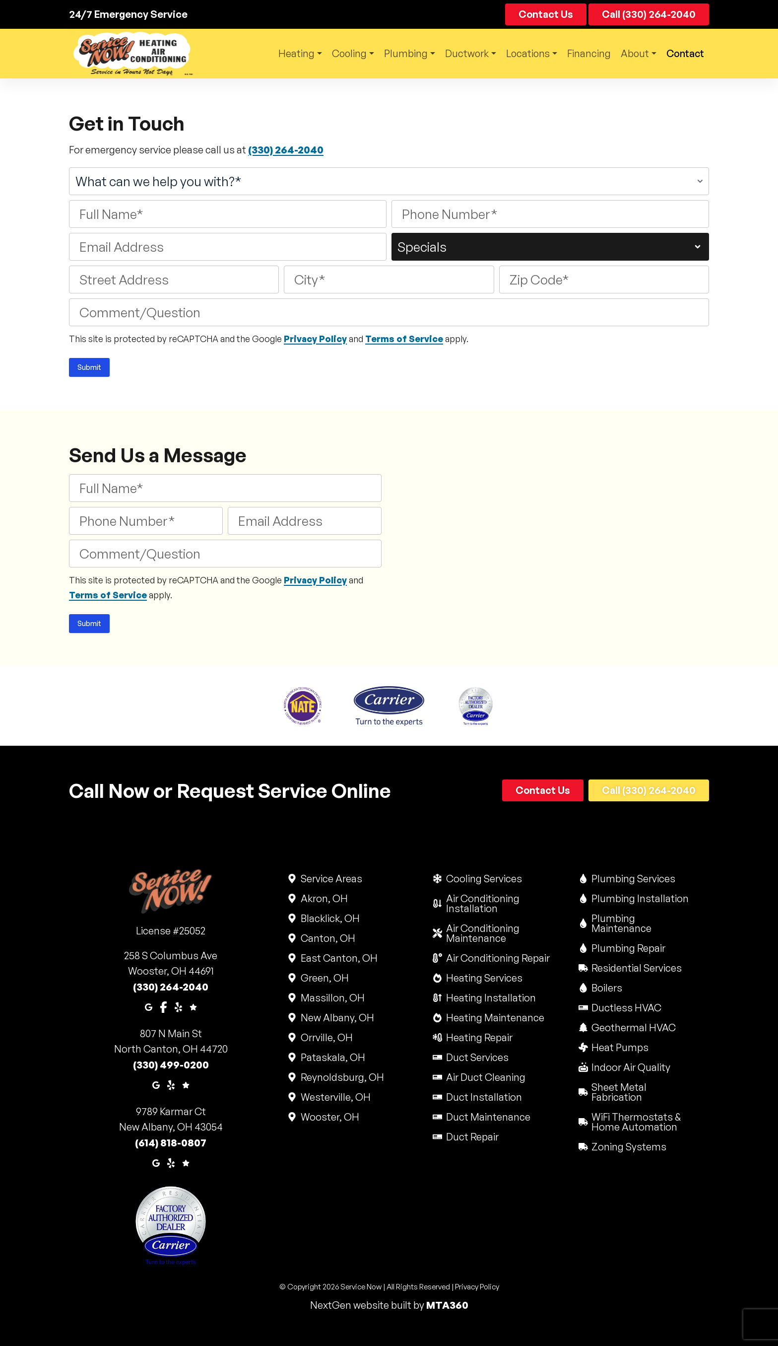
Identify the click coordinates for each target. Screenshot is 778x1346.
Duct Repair (472, 1137)
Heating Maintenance (494, 1017)
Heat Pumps (620, 1047)
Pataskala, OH (332, 1057)
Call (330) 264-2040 (649, 14)
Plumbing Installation (640, 898)
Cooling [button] (341, 53)
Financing (587, 53)
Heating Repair (478, 1037)
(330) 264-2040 (286, 149)
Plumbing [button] (399, 53)
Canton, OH (327, 938)
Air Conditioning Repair (497, 958)
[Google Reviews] (193, 1006)
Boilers (607, 988)
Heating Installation (490, 998)
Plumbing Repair (628, 948)
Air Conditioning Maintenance (498, 933)
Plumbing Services (633, 878)
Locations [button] (524, 53)
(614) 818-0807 (170, 1142)
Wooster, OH (329, 1117)
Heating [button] (286, 53)
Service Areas (330, 878)
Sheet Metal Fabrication (644, 1092)
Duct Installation (483, 1097)
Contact (546, 14)
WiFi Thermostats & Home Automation (644, 1122)
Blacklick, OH (329, 918)
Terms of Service (404, 338)
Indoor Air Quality (631, 1067)
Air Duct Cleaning (485, 1077)
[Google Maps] (148, 1006)
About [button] (633, 53)
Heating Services (483, 978)
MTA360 (447, 1305)
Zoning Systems (629, 1146)
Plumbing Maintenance (644, 923)
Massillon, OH (332, 998)
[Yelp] (178, 1006)
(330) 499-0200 (171, 1065)
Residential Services (636, 968)
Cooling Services (483, 878)
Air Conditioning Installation (498, 903)
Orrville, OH (326, 1037)
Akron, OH (323, 898)
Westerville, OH (335, 1097)
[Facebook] (163, 1006)
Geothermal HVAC (633, 1027)
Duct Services (476, 1057)
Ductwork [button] (461, 53)
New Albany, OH (336, 1017)
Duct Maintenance (487, 1117)
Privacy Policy (315, 338)
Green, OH (324, 978)
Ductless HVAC (626, 1007)
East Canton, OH (338, 958)
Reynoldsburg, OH (341, 1077)
